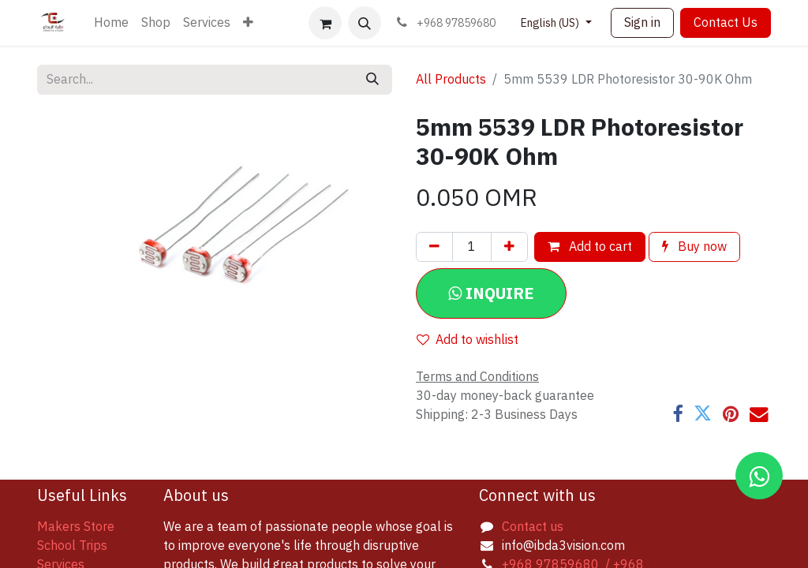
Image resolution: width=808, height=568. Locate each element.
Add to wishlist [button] (467, 340)
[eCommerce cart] (325, 22)
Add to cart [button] (590, 246)
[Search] (372, 80)
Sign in (642, 22)
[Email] (759, 414)
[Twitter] (703, 414)
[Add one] (509, 247)
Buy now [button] (694, 246)
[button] (364, 22)
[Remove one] (434, 247)
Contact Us (726, 22)
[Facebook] (677, 414)
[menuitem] (111, 23)
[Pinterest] (731, 414)
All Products (451, 79)
